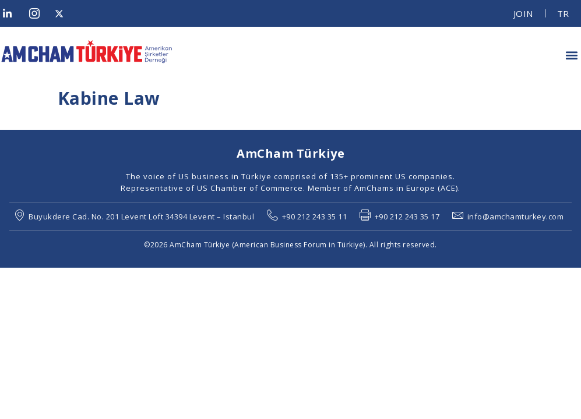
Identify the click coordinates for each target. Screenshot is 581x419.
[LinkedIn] (11, 13)
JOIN (523, 13)
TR (563, 13)
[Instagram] (38, 13)
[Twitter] (63, 13)
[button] (571, 55)
